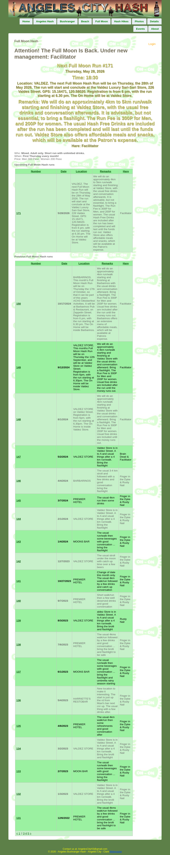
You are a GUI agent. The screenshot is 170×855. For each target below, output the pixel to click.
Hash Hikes (121, 21)
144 (18, 518)
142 (18, 561)
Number (36, 171)
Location (81, 171)
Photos (139, 21)
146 (18, 480)
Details (154, 21)
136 (18, 700)
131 (18, 817)
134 (18, 748)
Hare (126, 171)
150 (18, 303)
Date (63, 171)
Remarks (105, 171)
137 (18, 671)
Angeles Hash (45, 21)
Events (140, 28)
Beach (85, 21)
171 (18, 213)
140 (18, 600)
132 (18, 793)
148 (18, 419)
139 (18, 620)
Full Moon (101, 21)
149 (18, 367)
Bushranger (67, 21)
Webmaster (116, 851)
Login (152, 44)
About (155, 28)
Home (26, 21)
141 (18, 581)
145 (18, 500)
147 (18, 456)
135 (18, 725)
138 (18, 644)
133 (18, 771)
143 (18, 541)
